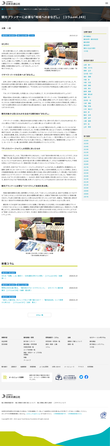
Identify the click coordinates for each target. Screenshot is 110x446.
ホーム (4, 9)
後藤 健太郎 (88, 94)
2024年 (86, 146)
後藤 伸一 (87, 97)
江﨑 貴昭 (87, 103)
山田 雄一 (87, 65)
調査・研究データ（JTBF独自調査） (33, 354)
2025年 (86, 143)
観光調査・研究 (29, 337)
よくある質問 (44, 367)
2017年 (86, 167)
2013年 (86, 179)
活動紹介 (14, 367)
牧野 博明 (87, 85)
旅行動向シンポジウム (97, 344)
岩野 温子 (87, 118)
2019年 (86, 161)
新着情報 (33, 367)
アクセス (81, 367)
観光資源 (86, 42)
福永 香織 (87, 77)
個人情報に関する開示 (44, 403)
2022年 (86, 152)
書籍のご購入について (75, 341)
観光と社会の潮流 (22, 35)
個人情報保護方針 (8, 403)
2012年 (86, 182)
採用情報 (90, 367)
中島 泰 (86, 80)
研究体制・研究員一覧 (53, 341)
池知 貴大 (87, 88)
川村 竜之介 (88, 109)
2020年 (86, 158)
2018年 (86, 164)
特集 (25, 357)
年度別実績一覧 (29, 347)
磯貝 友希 (87, 115)
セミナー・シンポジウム (98, 337)
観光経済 (86, 45)
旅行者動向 (87, 36)
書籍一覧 (70, 344)
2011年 (86, 185)
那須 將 (86, 112)
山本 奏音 (87, 127)
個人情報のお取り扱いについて (25, 403)
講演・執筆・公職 (51, 344)
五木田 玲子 (88, 74)
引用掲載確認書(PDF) (60, 414)
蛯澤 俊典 (87, 91)
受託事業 (4, 344)
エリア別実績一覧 (29, 350)
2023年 (86, 149)
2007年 (86, 197)
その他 (32, 35)
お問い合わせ (56, 367)
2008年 (86, 194)
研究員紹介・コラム (13, 9)
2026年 (86, 140)
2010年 (86, 188)
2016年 (86, 170)
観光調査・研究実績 (30, 344)
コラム (21, 9)
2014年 (86, 176)
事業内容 (4, 337)
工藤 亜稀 (87, 121)
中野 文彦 (87, 82)
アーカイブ (27, 360)
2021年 (86, 155)
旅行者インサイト (29, 341)
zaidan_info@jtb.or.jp (33, 414)
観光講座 (92, 341)
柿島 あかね (88, 68)
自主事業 (4, 341)
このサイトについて (60, 403)
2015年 (86, 173)
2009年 (86, 191)
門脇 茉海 (87, 106)
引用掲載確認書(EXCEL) (75, 414)
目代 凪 (86, 124)
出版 (69, 337)
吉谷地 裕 (87, 100)
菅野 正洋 (87, 71)
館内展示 (4, 367)
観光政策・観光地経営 (9, 35)
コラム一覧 (39, 315)
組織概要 (23, 367)
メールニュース (69, 367)
